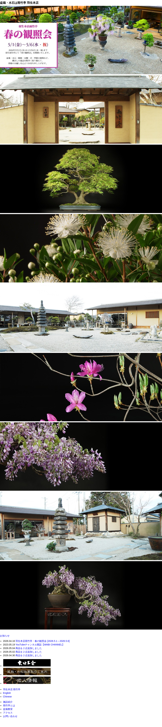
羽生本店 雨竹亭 (11, 689)
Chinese (7, 696)
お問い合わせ (10, 716)
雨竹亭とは (9, 705)
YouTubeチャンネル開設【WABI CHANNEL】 (40, 644)
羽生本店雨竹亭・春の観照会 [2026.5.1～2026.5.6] (43, 641)
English (7, 693)
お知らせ (5, 635)
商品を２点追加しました (29, 648)
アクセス (8, 712)
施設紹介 (8, 701)
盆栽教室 (8, 709)
